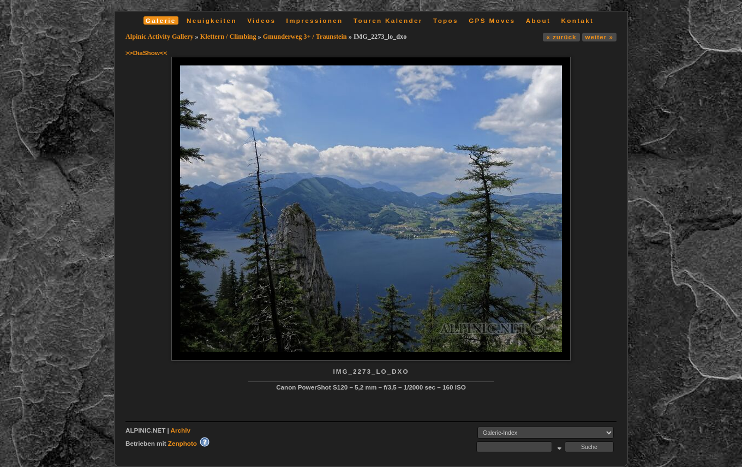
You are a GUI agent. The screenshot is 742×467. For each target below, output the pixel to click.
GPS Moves (492, 20)
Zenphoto (182, 443)
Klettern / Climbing (228, 36)
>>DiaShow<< (146, 52)
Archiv (180, 430)
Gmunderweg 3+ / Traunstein (305, 36)
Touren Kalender (388, 20)
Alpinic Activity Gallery (159, 36)
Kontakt (577, 20)
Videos (261, 20)
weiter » (599, 36)
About (538, 20)
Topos (445, 20)
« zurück (561, 36)
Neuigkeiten (212, 20)
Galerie (161, 20)
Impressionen (314, 20)
